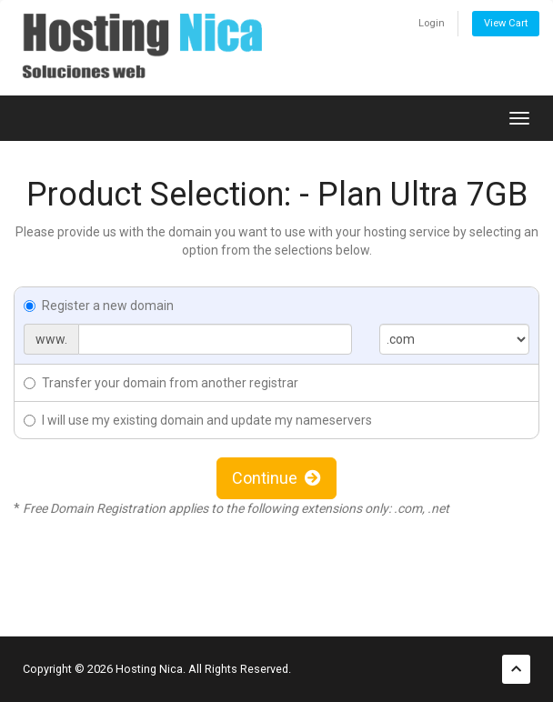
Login (431, 23)
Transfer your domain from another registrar (161, 383)
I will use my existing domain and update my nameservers (198, 420)
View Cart (506, 23)
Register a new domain (99, 305)
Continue (276, 477)
